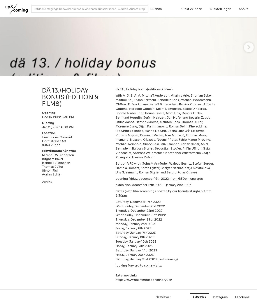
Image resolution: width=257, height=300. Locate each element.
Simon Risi (50, 171)
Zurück (47, 182)
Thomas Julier (52, 167)
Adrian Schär (51, 174)
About (243, 9)
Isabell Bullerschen (56, 163)
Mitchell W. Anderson (58, 155)
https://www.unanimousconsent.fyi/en (144, 280)
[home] (16, 7)
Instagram (220, 297)
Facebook (242, 297)
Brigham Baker (52, 159)
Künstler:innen (191, 9)
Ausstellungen (220, 9)
